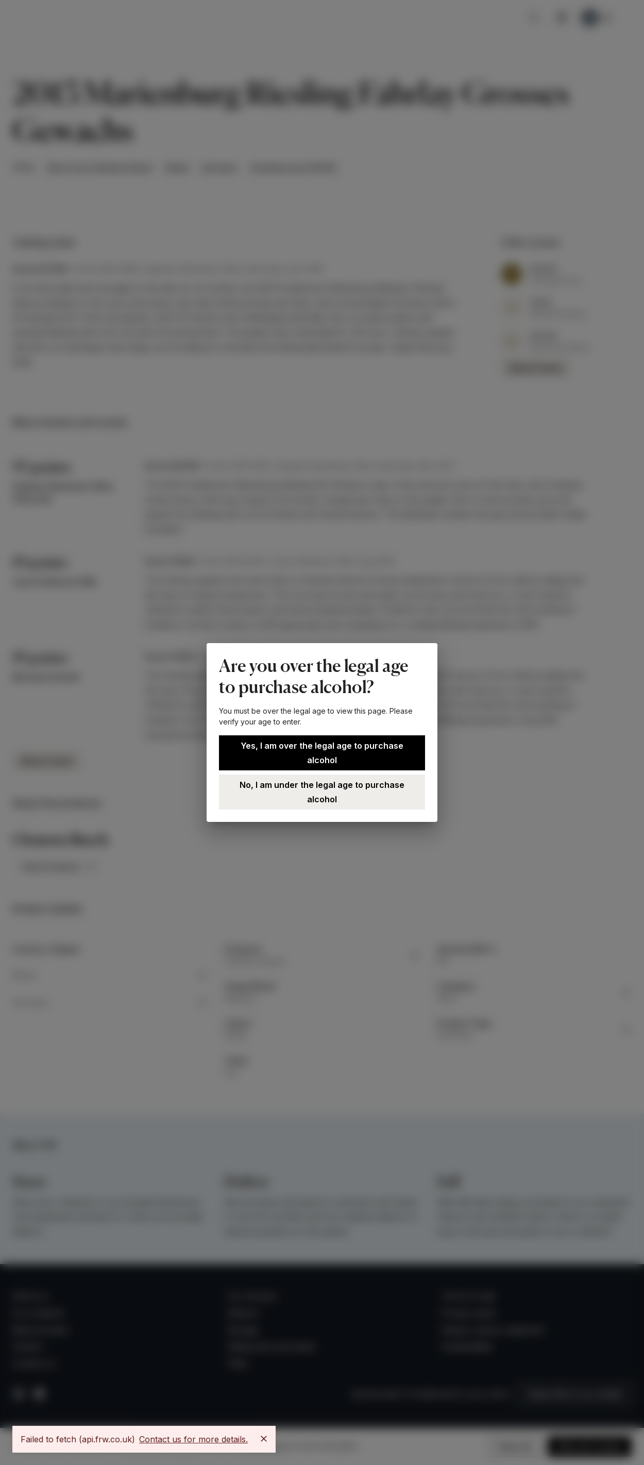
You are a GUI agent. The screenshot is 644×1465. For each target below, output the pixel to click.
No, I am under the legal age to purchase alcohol (322, 792)
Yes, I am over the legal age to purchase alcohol (322, 752)
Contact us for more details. (193, 1439)
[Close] (264, 1438)
